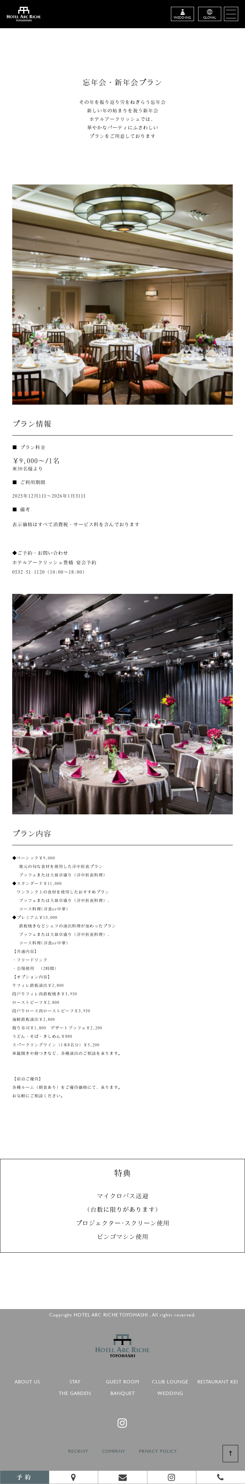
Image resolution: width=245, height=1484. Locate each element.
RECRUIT (78, 1451)
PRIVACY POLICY (158, 1451)
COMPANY (113, 1451)
